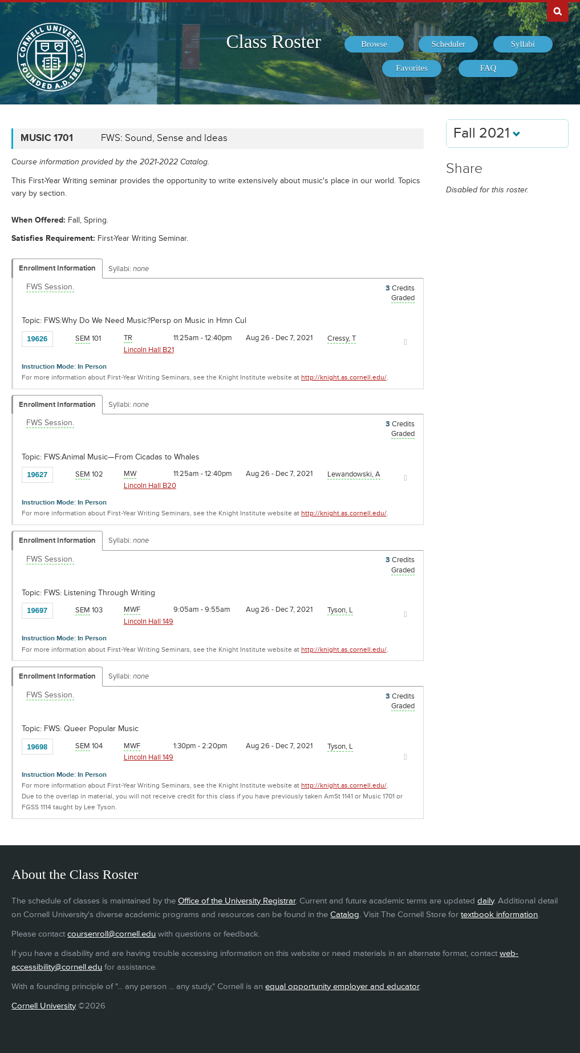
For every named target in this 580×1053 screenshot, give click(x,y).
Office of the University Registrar (236, 900)
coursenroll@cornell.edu (111, 934)
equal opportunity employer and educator (342, 986)
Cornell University (43, 1005)
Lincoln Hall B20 (150, 485)
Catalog (344, 914)
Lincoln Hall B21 (149, 349)
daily (485, 900)
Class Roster (273, 41)
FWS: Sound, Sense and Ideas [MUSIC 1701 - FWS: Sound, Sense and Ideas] (164, 138)
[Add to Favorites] (64, 338)
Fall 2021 (487, 133)
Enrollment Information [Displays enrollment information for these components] (57, 268)
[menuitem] (374, 44)
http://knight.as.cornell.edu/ (344, 377)
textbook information (499, 914)
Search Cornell (558, 11)
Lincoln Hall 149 (148, 621)
